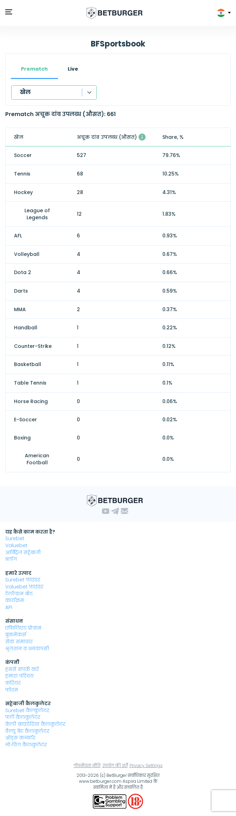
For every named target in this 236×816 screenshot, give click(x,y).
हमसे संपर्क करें (22, 669)
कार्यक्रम (14, 600)
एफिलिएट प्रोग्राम (23, 627)
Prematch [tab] (34, 68)
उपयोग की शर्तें (115, 765)
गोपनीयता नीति (87, 765)
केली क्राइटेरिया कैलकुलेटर (35, 724)
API (8, 607)
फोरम (11, 689)
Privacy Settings (146, 765)
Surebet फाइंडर (22, 579)
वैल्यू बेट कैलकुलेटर (27, 731)
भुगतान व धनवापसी (27, 648)
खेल (25, 92)
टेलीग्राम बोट (19, 593)
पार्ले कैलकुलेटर (22, 717)
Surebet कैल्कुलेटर (27, 710)
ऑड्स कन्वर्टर (20, 737)
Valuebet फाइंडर (24, 586)
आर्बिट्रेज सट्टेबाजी (23, 552)
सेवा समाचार (19, 641)
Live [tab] (73, 68)
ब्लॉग (11, 559)
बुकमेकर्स (15, 634)
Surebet (14, 538)
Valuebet (16, 545)
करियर (13, 682)
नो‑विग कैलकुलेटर (26, 744)
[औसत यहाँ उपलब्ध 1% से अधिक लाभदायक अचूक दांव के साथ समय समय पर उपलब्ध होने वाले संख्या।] (142, 137)
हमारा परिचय (19, 675)
